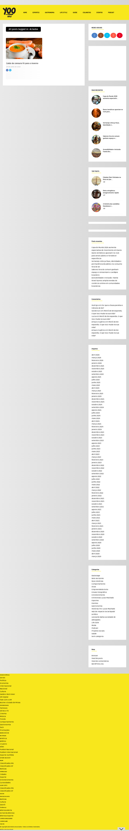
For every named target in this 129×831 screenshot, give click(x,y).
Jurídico (95, 614)
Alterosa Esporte (6, 816)
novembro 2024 (98, 402)
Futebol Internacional (9, 752)
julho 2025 (96, 380)
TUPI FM (2, 824)
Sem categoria (97, 636)
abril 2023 (95, 454)
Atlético (3, 741)
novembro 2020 (98, 534)
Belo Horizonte (98, 578)
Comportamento (98, 584)
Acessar (95, 656)
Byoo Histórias (97, 581)
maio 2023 (96, 451)
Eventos (99, 12)
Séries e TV (4, 711)
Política (3, 680)
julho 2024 (96, 413)
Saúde (75, 12)
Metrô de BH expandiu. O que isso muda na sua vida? (105, 324)
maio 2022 (96, 485)
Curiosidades (5, 783)
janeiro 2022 (97, 496)
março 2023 (96, 457)
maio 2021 (96, 518)
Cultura (3, 691)
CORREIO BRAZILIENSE (6, 818)
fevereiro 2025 (97, 393)
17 (104, 195)
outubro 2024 (97, 405)
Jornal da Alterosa (7, 813)
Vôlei (2, 747)
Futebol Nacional (7, 749)
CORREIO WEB (4, 821)
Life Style (63, 12)
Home (25, 12)
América (3, 738)
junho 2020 (96, 548)
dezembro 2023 (98, 432)
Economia (4, 683)
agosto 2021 (96, 509)
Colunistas (87, 12)
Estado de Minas (5, 675)
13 (104, 208)
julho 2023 (96, 446)
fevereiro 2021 (97, 526)
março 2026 (96, 358)
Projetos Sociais (98, 631)
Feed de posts (97, 658)
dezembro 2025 (98, 366)
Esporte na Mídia (7, 755)
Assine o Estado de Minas (10, 702)
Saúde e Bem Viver (7, 694)
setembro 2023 (98, 440)
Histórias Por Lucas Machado (103, 609)
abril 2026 (96, 355)
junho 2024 (96, 416)
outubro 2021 (97, 504)
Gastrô (2, 805)
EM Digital (4, 697)
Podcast (111, 12)
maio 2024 (96, 418)
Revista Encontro (5, 796)
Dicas (94, 587)
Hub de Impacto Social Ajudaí (103, 611)
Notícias (3, 769)
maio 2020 (96, 551)
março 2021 (96, 523)
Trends (3, 719)
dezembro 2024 (98, 399)
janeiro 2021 (97, 529)
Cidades (3, 774)
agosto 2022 (96, 476)
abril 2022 (95, 487)
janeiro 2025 (97, 396)
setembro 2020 (98, 540)
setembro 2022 (98, 474)
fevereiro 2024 (97, 427)
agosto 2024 (96, 410)
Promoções (4, 730)
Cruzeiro (3, 744)
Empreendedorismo (100, 589)
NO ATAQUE (3, 735)
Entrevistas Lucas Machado (103, 598)
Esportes (36, 12)
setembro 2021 (98, 507)
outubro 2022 (97, 471)
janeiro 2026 (97, 363)
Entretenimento (98, 595)
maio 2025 (96, 385)
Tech (2, 727)
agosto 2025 (96, 377)
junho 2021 (96, 515)
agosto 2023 (96, 443)
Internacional (5, 686)
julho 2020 (96, 545)
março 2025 (96, 391)
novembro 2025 (98, 369)
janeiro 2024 (97, 429)
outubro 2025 (97, 371)
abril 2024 (96, 421)
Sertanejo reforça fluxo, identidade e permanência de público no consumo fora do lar (107, 264)
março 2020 (96, 556)
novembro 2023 (98, 435)
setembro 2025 (98, 374)
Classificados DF (6, 766)
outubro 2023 (97, 438)
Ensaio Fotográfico (99, 592)
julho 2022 (96, 479)
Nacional (3, 689)
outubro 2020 (97, 537)
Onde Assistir (5, 758)
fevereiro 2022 (97, 493)
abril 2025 (95, 388)
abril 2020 (96, 554)
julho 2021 (96, 512)
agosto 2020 (96, 543)
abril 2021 (95, 520)
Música (3, 716)
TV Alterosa (3, 807)
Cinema (3, 714)
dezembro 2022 (98, 465)
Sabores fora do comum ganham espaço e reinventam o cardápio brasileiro (105, 272)
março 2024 (96, 424)
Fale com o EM (6, 700)
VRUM (1, 760)
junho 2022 (96, 482)
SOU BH (2, 793)
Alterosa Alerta (6, 810)
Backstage (96, 576)
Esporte (3, 777)
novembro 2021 (98, 501)
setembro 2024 (98, 407)
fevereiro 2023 (97, 460)
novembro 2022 (98, 468)
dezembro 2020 (98, 532)
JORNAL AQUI (3, 771)
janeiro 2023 (97, 462)
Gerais (2, 678)
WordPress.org (97, 664)
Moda (94, 625)
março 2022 (96, 490)
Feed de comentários (100, 661)
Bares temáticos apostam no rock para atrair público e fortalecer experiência (105, 256)
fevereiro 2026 (97, 360)
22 (104, 182)
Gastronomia (49, 12)
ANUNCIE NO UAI (4, 733)
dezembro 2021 (98, 498)
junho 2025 (96, 382)
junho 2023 (96, 449)
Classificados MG (7, 763)
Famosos (3, 708)
